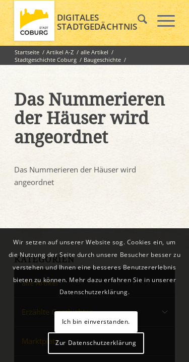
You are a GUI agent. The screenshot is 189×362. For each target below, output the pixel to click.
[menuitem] (137, 21)
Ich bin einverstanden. (96, 321)
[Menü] (161, 21)
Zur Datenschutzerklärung (95, 342)
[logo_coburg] (78, 21)
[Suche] (137, 21)
